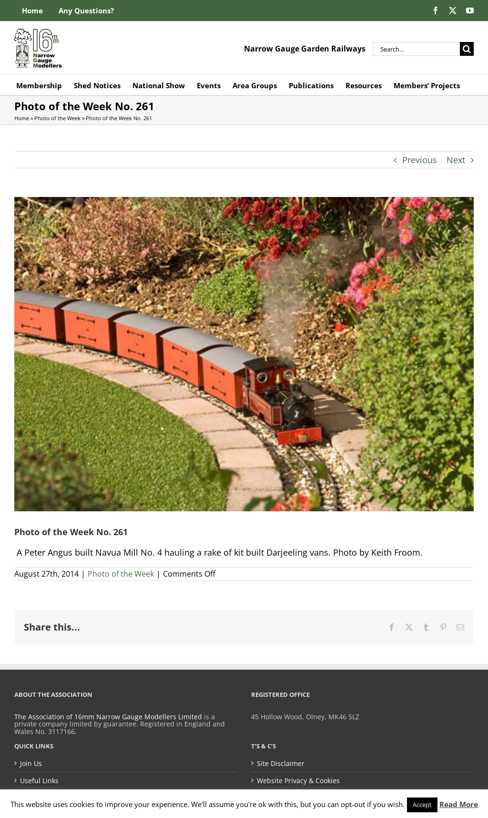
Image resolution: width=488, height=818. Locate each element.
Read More (458, 804)
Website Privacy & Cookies (298, 781)
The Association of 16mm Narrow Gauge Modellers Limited (108, 716)
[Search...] (416, 49)
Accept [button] (422, 804)
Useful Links (39, 781)
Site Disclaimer (281, 763)
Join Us (31, 763)
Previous (419, 160)
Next (456, 160)
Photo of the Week (57, 118)
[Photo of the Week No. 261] (244, 354)
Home (21, 118)
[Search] (467, 49)
